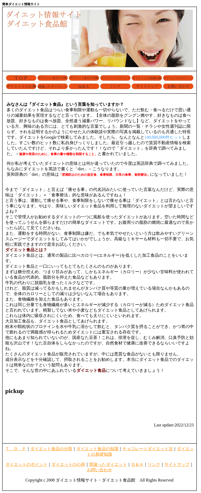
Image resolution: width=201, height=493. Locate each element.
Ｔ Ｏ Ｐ (15, 449)
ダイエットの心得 (68, 464)
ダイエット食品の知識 (97, 449)
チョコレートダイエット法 (147, 449)
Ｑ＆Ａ (137, 464)
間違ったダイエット (108, 464)
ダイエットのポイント (26, 464)
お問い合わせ (99, 470)
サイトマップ (176, 464)
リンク (154, 464)
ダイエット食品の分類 (51, 449)
